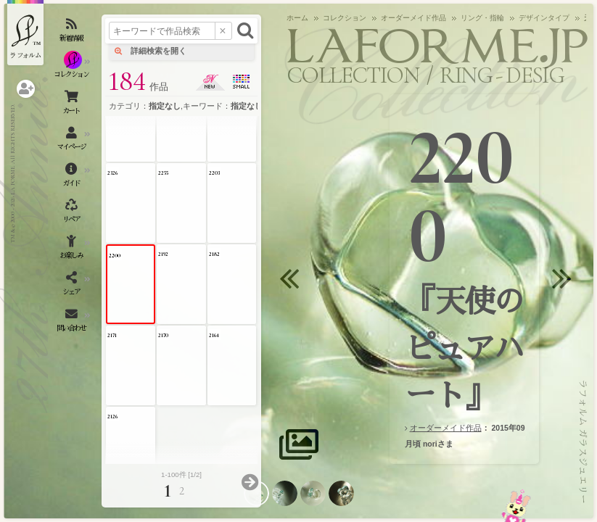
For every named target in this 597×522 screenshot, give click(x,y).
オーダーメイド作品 (446, 427)
